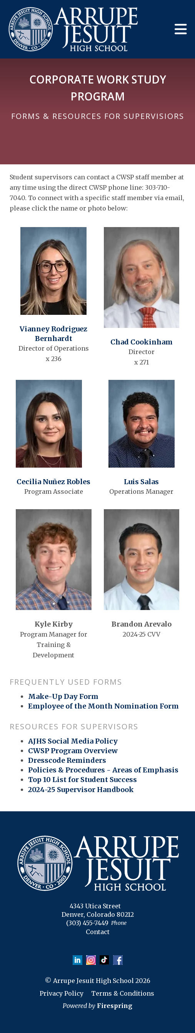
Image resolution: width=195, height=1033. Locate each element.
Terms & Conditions (122, 993)
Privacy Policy (61, 993)
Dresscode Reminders (67, 760)
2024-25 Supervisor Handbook (81, 789)
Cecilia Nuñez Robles (53, 481)
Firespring (114, 1006)
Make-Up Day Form (63, 696)
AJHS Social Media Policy (73, 741)
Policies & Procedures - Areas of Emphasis (103, 770)
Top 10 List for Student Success (82, 779)
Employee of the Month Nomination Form (103, 706)
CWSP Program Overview (73, 750)
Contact (98, 932)
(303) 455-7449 (87, 923)
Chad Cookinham (141, 342)
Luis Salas (141, 481)
